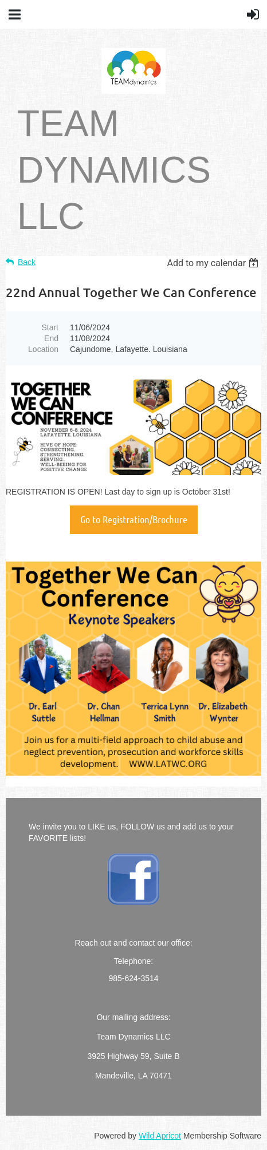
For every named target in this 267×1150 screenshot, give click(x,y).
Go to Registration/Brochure (133, 519)
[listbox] (214, 263)
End (51, 338)
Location (43, 349)
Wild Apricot (160, 1135)
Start (49, 327)
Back (27, 262)
